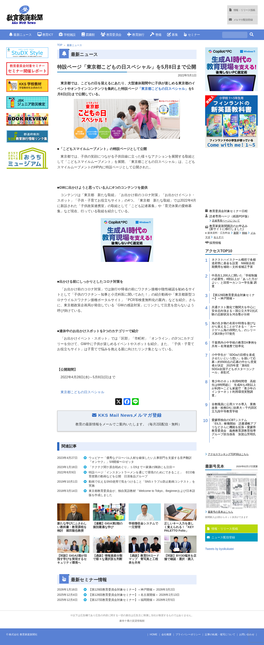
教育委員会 (111, 34)
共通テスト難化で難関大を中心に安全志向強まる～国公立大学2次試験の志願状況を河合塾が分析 (234, 310)
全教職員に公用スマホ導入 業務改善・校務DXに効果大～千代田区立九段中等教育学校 (234, 407)
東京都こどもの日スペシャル (82, 392)
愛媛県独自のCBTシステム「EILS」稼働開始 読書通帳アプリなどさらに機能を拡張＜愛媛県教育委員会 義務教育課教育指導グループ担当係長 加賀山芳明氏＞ (234, 428)
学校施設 (67, 34)
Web (244, 232)
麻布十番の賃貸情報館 (132, 620)
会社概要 (166, 634)
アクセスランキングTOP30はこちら (228, 454)
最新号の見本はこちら (220, 511)
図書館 (88, 34)
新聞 (236, 232)
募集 (172, 34)
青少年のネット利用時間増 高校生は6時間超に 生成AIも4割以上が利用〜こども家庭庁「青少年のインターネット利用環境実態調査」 (234, 388)
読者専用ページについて (226, 220)
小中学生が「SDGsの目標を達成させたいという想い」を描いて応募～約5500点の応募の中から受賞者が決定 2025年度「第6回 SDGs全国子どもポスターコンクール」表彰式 (234, 363)
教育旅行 (135, 34)
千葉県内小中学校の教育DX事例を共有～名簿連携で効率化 (234, 344)
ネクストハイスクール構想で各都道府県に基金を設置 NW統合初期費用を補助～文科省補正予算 (234, 263)
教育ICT (45, 34)
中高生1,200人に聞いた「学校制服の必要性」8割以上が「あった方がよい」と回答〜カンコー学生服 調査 (234, 281)
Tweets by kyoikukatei (219, 549)
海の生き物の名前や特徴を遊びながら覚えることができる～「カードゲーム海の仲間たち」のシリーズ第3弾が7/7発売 (234, 328)
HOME (153, 634)
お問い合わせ (246, 634)
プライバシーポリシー (188, 634)
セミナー (192, 34)
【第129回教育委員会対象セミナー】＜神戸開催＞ (233, 296)
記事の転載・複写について (220, 634)
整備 (155, 34)
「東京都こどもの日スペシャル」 (163, 88)
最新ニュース (20, 34)
